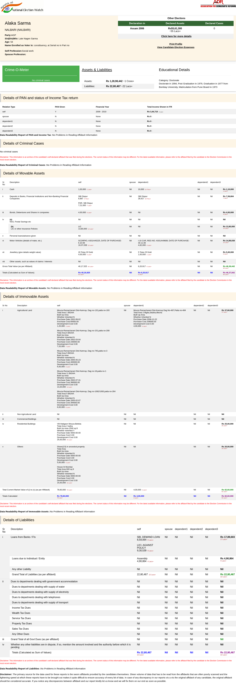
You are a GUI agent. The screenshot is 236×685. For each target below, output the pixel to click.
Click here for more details (176, 36)
